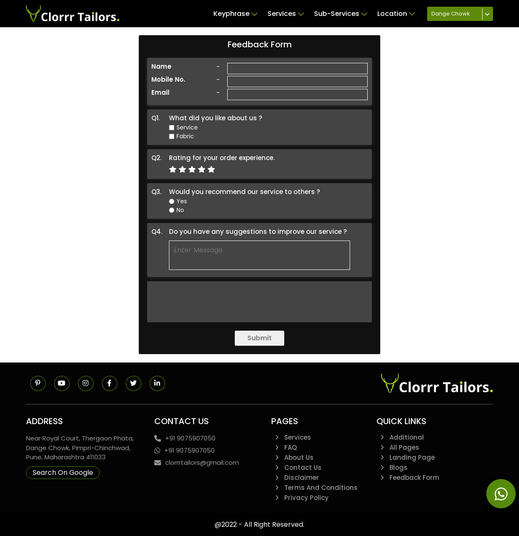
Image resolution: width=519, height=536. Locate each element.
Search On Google (63, 472)
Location (396, 14)
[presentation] (259, 301)
